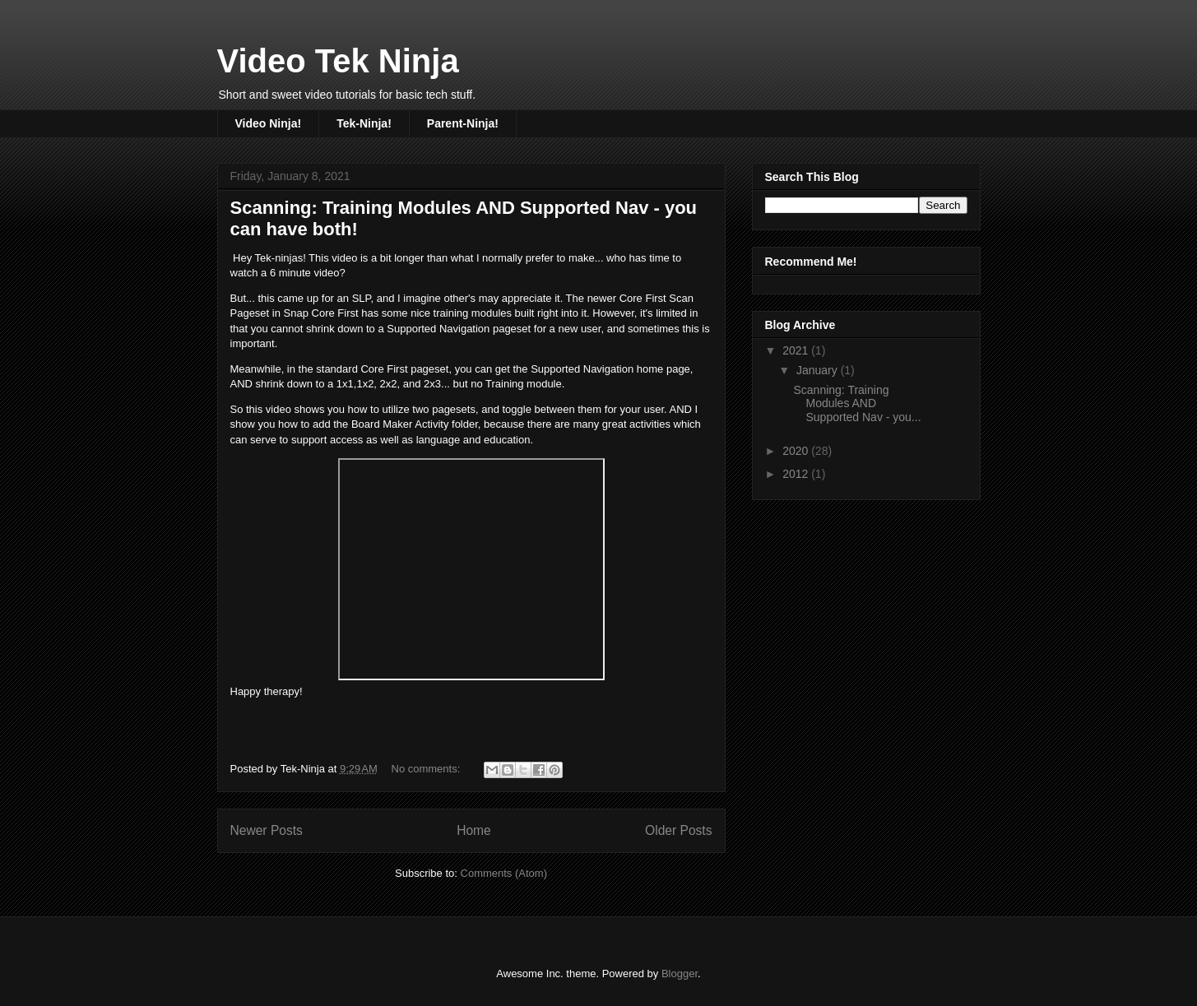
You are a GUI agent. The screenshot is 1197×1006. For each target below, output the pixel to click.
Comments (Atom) (504, 873)
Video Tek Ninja (338, 61)
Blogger (679, 973)
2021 (796, 350)
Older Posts (678, 830)
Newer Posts (266, 830)
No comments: (427, 769)
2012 (796, 473)
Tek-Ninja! (364, 123)
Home (474, 830)
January (818, 370)
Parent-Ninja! (463, 123)
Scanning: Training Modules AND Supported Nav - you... (857, 403)
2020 (796, 450)
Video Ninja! (268, 123)
